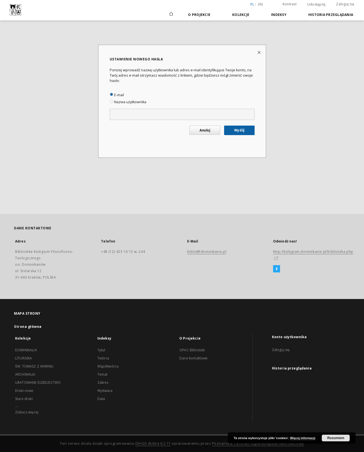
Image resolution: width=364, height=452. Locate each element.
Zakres (103, 382)
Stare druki (24, 398)
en (260, 4)
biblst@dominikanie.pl (207, 251)
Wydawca (105, 390)
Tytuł (101, 350)
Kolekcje (240, 14)
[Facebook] (276, 269)
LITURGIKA (23, 358)
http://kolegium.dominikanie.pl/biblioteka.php (313, 251)
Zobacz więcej (26, 412)
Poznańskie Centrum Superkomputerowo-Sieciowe (258, 443)
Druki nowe (24, 390)
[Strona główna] (171, 14)
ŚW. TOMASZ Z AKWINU (34, 366)
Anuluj (204, 130)
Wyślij (239, 130)
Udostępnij (316, 4)
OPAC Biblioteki (192, 350)
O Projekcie (199, 14)
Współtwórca (108, 366)
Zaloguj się (345, 4)
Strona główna (28, 326)
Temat (102, 374)
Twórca (103, 358)
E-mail (117, 95)
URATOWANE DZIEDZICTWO (38, 382)
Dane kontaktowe (193, 358)
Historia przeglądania (330, 14)
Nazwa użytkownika (128, 102)
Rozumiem (335, 438)
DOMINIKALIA (26, 350)
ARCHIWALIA (25, 374)
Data (101, 398)
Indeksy (278, 14)
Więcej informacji (302, 438)
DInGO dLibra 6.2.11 (153, 443)
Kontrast (290, 4)
